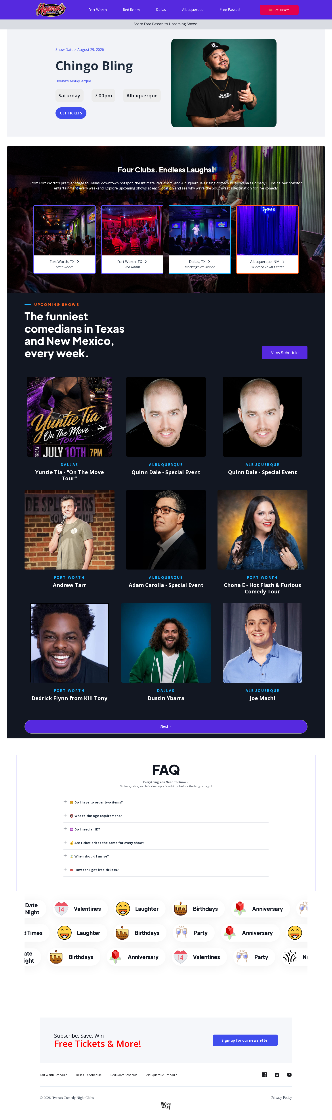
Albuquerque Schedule (161, 1075)
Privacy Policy (281, 1097)
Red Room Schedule (124, 1075)
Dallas (161, 9)
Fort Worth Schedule (53, 1075)
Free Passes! (230, 9)
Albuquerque (193, 9)
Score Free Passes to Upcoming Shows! (166, 24)
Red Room (131, 9)
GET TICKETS (71, 113)
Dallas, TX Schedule (89, 1075)
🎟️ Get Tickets (279, 10)
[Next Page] (166, 727)
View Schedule (285, 352)
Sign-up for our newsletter (245, 1040)
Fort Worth (97, 9)
